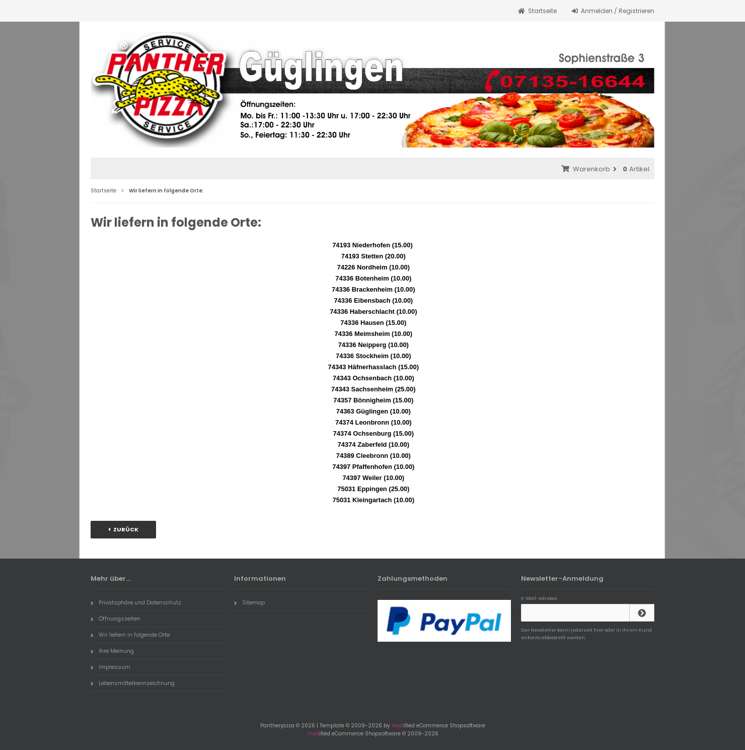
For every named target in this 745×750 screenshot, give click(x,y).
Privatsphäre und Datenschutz (136, 602)
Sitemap (249, 602)
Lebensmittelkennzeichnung (133, 683)
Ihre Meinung (112, 651)
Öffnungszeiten (115, 619)
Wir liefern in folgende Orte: (131, 635)
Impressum (110, 667)
